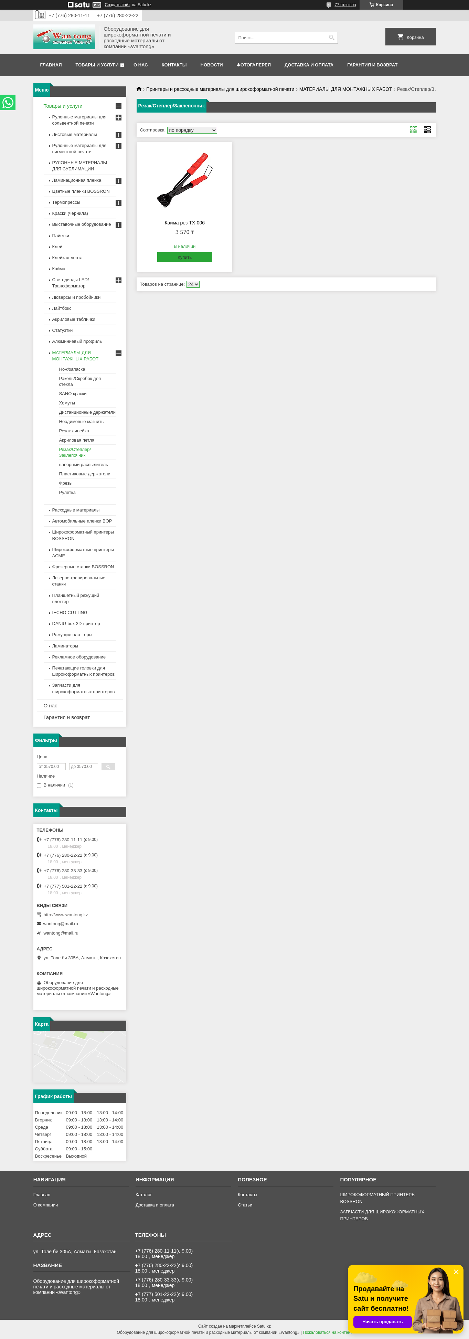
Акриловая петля (77, 440)
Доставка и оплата (309, 64)
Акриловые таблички (73, 319)
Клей (57, 246)
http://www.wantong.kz (66, 914)
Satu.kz (264, 1326)
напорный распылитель (83, 464)
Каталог (144, 1194)
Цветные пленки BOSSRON (81, 191)
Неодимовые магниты (82, 421)
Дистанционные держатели (87, 412)
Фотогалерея (254, 64)
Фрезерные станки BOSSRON (83, 566)
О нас (141, 64)
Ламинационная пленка (77, 180)
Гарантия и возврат (372, 64)
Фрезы (66, 483)
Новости (212, 64)
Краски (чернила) (70, 213)
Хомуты (67, 402)
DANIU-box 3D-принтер (76, 623)
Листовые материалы (74, 134)
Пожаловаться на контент (327, 1332)
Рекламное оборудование (79, 657)
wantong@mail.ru (60, 923)
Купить (185, 257)
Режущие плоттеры (72, 634)
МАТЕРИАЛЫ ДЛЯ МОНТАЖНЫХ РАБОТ (345, 89)
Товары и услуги (97, 64)
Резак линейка (74, 430)
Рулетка (67, 492)
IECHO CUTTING (70, 612)
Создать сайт (117, 4)
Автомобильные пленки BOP (82, 521)
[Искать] (332, 38)
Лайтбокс (62, 308)
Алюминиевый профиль (77, 341)
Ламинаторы (65, 646)
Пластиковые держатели (84, 473)
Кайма (58, 268)
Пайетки (61, 235)
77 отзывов (345, 4)
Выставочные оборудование (81, 224)
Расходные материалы (76, 510)
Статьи (245, 1205)
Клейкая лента (67, 257)
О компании (45, 1205)
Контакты (174, 64)
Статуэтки (62, 330)
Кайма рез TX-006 (184, 222)
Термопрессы (66, 202)
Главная (51, 64)
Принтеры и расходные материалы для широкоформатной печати (220, 89)
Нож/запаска (72, 369)
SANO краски (73, 393)
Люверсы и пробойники (76, 297)
